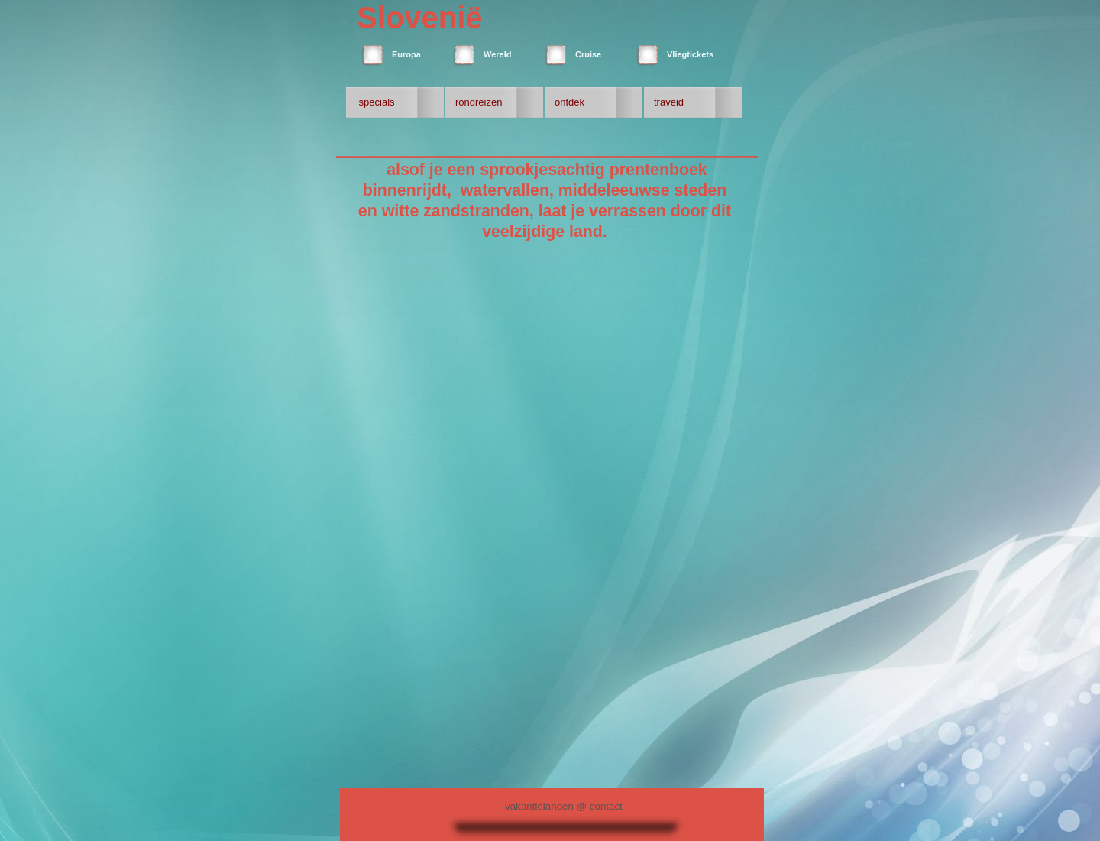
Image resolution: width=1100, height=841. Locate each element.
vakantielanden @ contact (564, 806)
